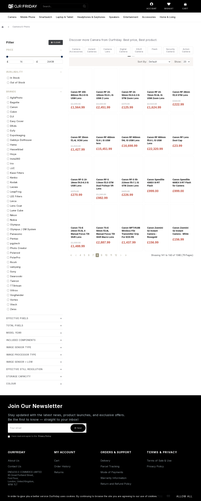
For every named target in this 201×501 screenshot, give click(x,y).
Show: (178, 61)
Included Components (21, 340)
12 (116, 255)
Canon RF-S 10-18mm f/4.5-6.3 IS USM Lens (80, 182)
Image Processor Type (21, 354)
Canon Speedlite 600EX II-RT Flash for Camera (182, 182)
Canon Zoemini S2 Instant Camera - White (181, 231)
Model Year (14, 332)
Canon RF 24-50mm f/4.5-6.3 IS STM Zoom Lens (131, 95)
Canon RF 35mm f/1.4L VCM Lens (79, 139)
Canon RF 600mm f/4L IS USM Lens (131, 139)
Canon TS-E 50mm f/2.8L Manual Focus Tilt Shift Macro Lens (105, 232)
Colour (11, 383)
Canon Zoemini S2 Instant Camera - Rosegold (155, 232)
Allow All (184, 496)
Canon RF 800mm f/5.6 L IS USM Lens (156, 140)
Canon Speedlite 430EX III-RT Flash (155, 182)
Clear (56, 42)
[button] (129, 56)
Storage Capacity (18, 376)
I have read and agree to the (30, 436)
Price (9, 49)
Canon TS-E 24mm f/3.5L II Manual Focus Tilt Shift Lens (80, 232)
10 (106, 255)
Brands (11, 91)
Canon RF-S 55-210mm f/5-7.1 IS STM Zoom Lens (130, 182)
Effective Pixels (17, 318)
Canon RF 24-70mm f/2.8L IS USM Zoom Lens (155, 95)
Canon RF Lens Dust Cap (181, 139)
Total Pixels (14, 325)
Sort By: (142, 61)
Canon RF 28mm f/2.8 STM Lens (181, 93)
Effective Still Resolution (24, 369)
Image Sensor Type (18, 347)
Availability (14, 71)
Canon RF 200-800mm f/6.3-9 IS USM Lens (79, 95)
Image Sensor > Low (19, 361)
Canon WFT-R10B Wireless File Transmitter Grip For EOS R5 (131, 232)
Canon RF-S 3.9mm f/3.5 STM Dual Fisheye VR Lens (105, 184)
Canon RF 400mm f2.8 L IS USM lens (105, 140)
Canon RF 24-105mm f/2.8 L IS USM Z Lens (104, 95)
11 (111, 255)
